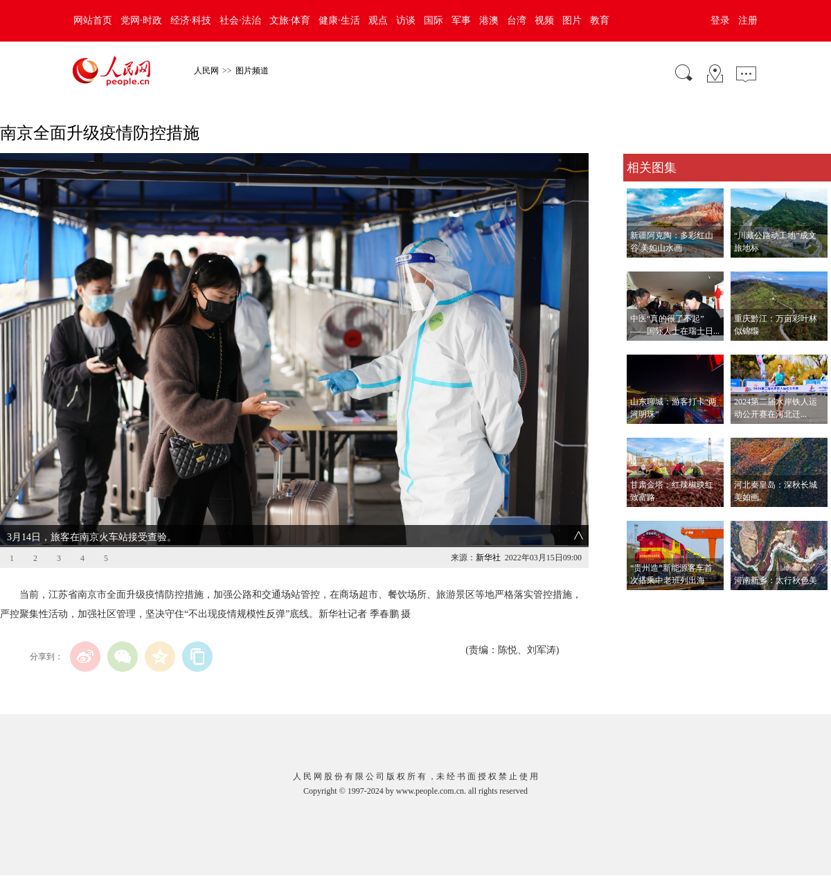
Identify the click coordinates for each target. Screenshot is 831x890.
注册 (748, 20)
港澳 (489, 20)
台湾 (516, 20)
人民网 (206, 70)
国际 (433, 20)
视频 (544, 20)
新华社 (488, 557)
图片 (572, 20)
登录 (720, 20)
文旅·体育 (290, 20)
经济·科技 (191, 20)
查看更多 (642, 604)
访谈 (406, 20)
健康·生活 (339, 20)
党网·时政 (141, 20)
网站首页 (92, 20)
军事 (461, 20)
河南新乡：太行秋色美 (775, 580)
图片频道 (252, 70)
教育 (599, 20)
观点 (378, 20)
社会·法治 (240, 20)
